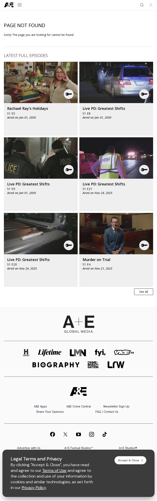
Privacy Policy (34, 487)
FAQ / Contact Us (106, 411)
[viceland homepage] (124, 352)
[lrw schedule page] (116, 364)
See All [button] (143, 292)
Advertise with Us (28, 448)
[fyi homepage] (100, 352)
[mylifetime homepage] (50, 352)
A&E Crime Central (78, 406)
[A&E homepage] (78, 391)
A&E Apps (40, 406)
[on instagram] (91, 434)
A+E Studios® (128, 448)
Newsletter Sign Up (116, 406)
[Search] (142, 5)
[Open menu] (19, 4)
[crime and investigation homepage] (93, 364)
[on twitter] (65, 434)
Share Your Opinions (50, 411)
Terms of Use (54, 470)
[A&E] (9, 5)
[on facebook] (52, 434)
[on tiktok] (104, 434)
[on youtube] (78, 434)
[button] (69, 94)
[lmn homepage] (78, 352)
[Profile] (151, 5)
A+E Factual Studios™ (78, 448)
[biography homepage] (56, 364)
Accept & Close (131, 460)
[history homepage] (26, 352)
